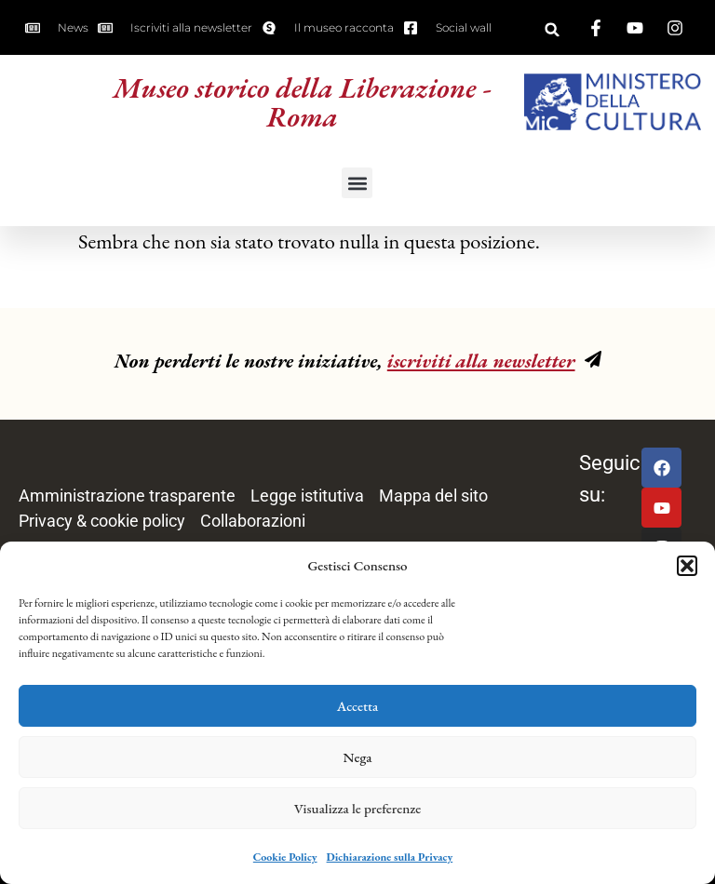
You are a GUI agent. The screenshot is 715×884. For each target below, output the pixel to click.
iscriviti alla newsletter (481, 360)
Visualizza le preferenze (358, 808)
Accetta (358, 706)
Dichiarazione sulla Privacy (390, 857)
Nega (358, 757)
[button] (687, 565)
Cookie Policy (285, 857)
